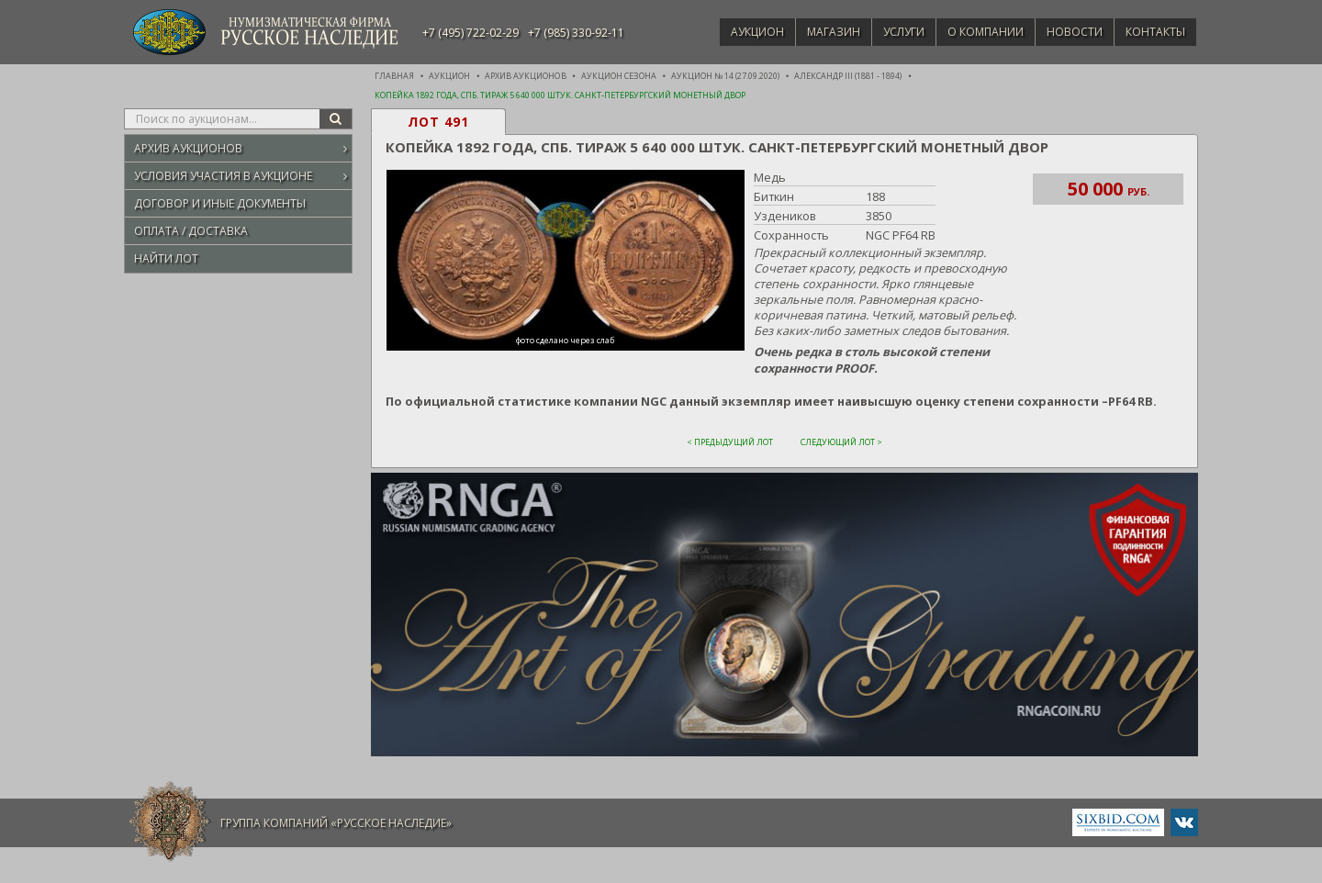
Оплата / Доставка (191, 231)
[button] (563, 261)
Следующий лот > (841, 441)
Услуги (886, 31)
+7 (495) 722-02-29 (470, 32)
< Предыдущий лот (730, 441)
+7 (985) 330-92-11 (576, 32)
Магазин (811, 31)
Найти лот (166, 258)
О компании (973, 31)
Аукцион (730, 31)
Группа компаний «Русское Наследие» (336, 822)
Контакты (1152, 31)
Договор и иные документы (220, 203)
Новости (1067, 31)
